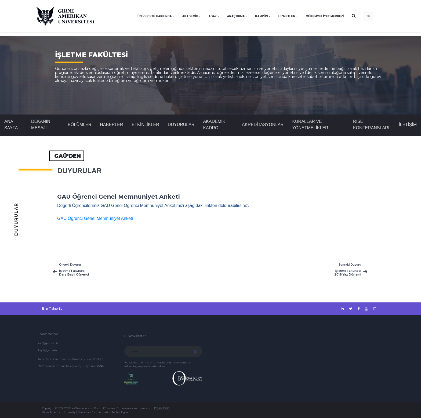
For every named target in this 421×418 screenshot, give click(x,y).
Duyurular (181, 124)
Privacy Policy (161, 408)
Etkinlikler (145, 124)
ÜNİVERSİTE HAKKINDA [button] (154, 16)
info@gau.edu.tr (48, 343)
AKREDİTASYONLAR (263, 124)
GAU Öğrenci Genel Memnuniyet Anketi (95, 218)
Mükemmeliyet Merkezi (325, 16)
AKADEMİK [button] (190, 16)
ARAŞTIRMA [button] (236, 16)
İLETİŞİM (408, 124)
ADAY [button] (213, 16)
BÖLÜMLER (79, 124)
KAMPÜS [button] (261, 16)
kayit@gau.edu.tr (49, 350)
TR (368, 16)
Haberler (111, 124)
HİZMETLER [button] (286, 16)
